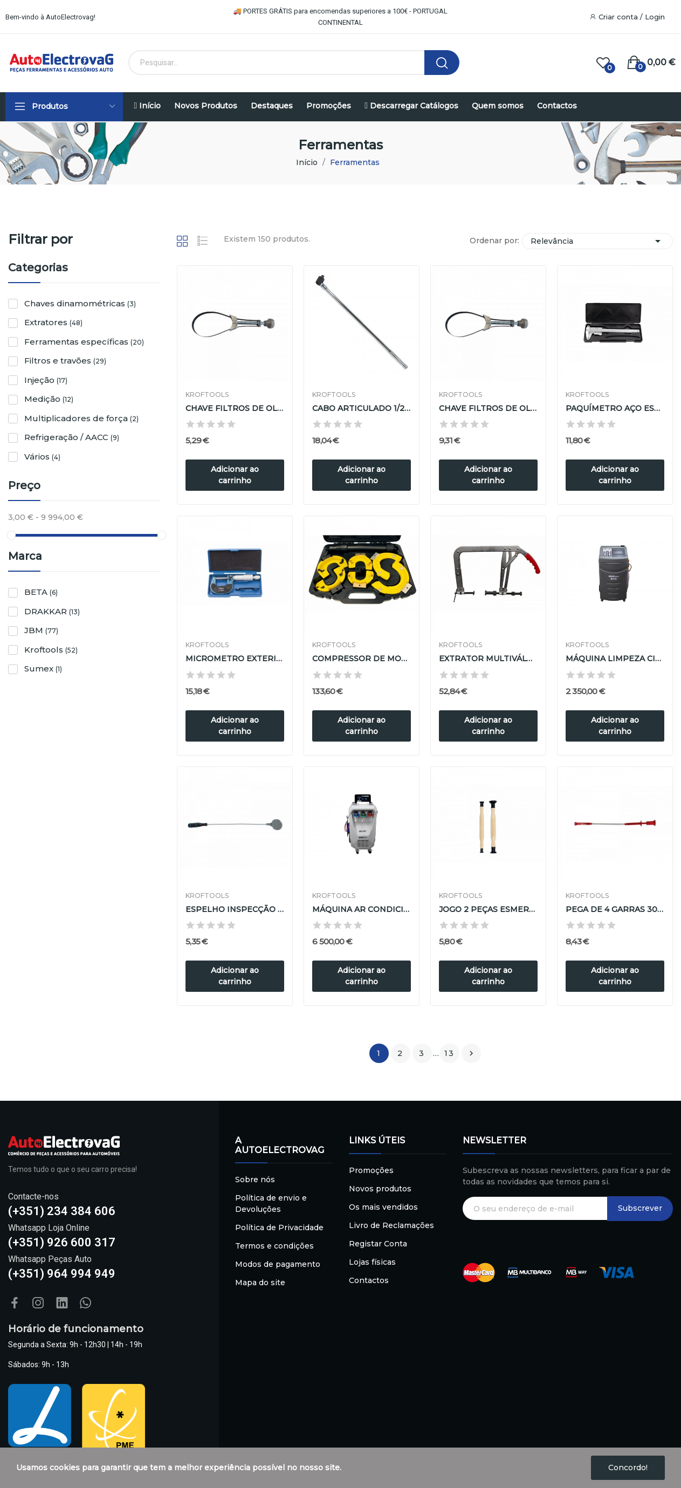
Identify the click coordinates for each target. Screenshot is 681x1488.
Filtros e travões (65, 360)
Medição (48, 399)
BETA (41, 592)
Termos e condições (274, 1246)
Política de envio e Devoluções (271, 1203)
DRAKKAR (52, 611)
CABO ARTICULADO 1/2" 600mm (361, 408)
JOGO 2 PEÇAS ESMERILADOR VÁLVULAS (488, 909)
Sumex (43, 668)
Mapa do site (260, 1282)
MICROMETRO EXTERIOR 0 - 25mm (234, 658)
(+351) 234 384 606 (61, 1211)
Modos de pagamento (277, 1264)
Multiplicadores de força (81, 418)
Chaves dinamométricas (80, 303)
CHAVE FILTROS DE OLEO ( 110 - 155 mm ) (488, 408)
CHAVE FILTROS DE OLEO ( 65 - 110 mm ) (234, 408)
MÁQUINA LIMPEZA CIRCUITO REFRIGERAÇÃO (615, 658)
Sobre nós (255, 1179)
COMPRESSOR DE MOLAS (361, 658)
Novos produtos (380, 1189)
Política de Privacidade (279, 1227)
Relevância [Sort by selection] (597, 241)
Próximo (471, 1053)
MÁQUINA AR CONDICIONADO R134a (361, 909)
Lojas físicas (372, 1262)
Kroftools (51, 649)
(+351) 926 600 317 (61, 1242)
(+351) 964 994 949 (61, 1273)
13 (449, 1053)
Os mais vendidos (383, 1207)
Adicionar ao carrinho (235, 474)
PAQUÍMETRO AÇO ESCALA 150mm (615, 408)
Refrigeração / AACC (71, 437)
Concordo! (628, 1467)
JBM (41, 630)
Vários (42, 456)
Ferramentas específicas (84, 342)
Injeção (45, 380)
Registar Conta (378, 1244)
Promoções (371, 1170)
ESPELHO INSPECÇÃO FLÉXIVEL (234, 909)
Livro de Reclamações (391, 1225)
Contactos (369, 1280)
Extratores (53, 322)
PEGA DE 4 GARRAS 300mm (615, 909)
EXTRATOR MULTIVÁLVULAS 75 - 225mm (488, 658)
